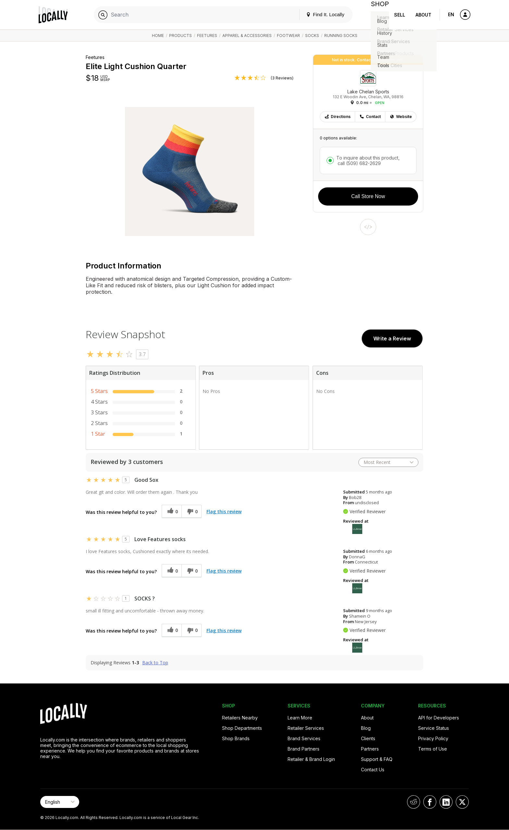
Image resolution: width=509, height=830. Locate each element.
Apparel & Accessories (247, 35)
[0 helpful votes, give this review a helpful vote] (171, 511)
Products (180, 35)
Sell (399, 15)
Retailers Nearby (240, 717)
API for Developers (438, 717)
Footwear (288, 35)
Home (158, 35)
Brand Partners (303, 749)
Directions (337, 116)
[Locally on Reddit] (413, 802)
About (423, 15)
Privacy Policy (433, 738)
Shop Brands (236, 738)
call (358, 163)
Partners (370, 749)
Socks (312, 35)
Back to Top (155, 663)
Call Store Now (368, 196)
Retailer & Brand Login (311, 759)
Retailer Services (306, 728)
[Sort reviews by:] (388, 462)
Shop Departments (242, 728)
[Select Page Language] (59, 802)
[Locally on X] (462, 802)
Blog (366, 728)
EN (451, 14)
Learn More (300, 717)
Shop (377, 15)
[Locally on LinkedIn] (446, 802)
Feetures (207, 35)
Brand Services (304, 738)
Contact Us (372, 769)
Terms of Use (432, 749)
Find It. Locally (320, 14)
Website (401, 116)
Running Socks (340, 35)
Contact (370, 116)
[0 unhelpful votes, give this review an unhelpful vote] (191, 511)
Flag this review (224, 511)
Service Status (433, 728)
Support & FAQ (376, 759)
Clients (368, 738)
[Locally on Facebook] (429, 802)
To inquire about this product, (368, 160)
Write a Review (392, 338)
